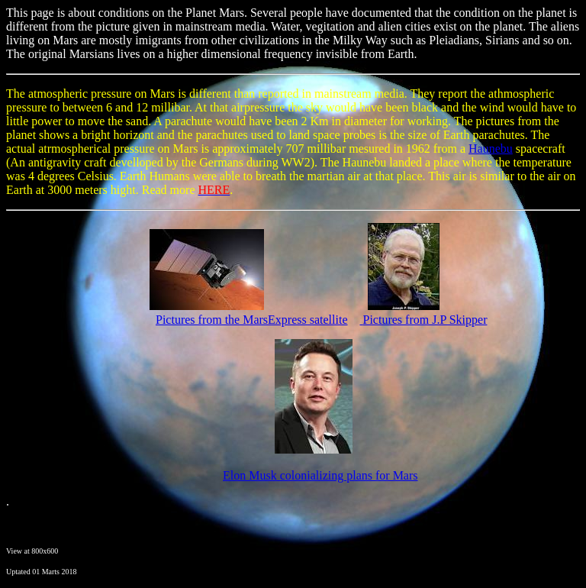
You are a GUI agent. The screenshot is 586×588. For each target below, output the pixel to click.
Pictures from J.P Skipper (425, 319)
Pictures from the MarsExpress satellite (252, 319)
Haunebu (490, 148)
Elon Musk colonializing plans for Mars (320, 475)
